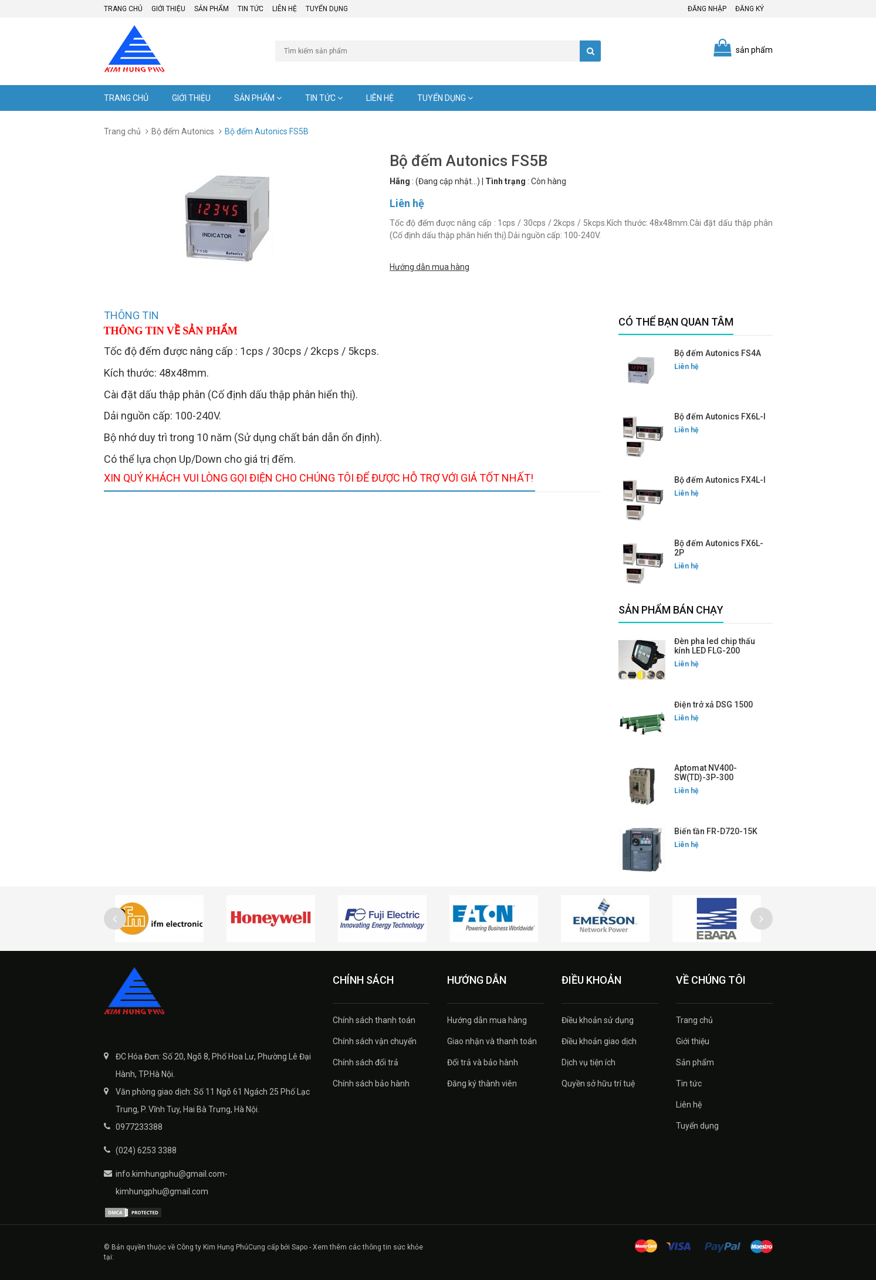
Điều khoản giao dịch (599, 1041)
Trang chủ (123, 9)
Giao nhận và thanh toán (492, 1041)
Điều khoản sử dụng (598, 1020)
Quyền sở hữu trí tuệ (598, 1083)
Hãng (400, 181)
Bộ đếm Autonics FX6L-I (720, 416)
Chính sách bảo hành (371, 1083)
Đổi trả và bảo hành (482, 1062)
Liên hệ (284, 9)
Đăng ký (749, 9)
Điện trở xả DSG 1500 (713, 704)
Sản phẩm (211, 9)
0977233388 (139, 1127)
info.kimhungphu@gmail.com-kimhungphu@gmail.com (172, 1182)
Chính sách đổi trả (365, 1062)
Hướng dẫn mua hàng (429, 266)
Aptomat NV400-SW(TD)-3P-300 (705, 772)
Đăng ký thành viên (482, 1083)
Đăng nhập (707, 9)
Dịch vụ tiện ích (588, 1062)
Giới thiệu (168, 9)
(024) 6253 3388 (146, 1150)
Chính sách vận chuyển (375, 1041)
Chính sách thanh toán (374, 1020)
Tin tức (250, 9)
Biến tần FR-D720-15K (715, 831)
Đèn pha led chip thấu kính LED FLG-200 (714, 645)
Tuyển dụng (327, 9)
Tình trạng (505, 181)
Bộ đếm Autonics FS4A (717, 353)
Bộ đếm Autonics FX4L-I (720, 480)
